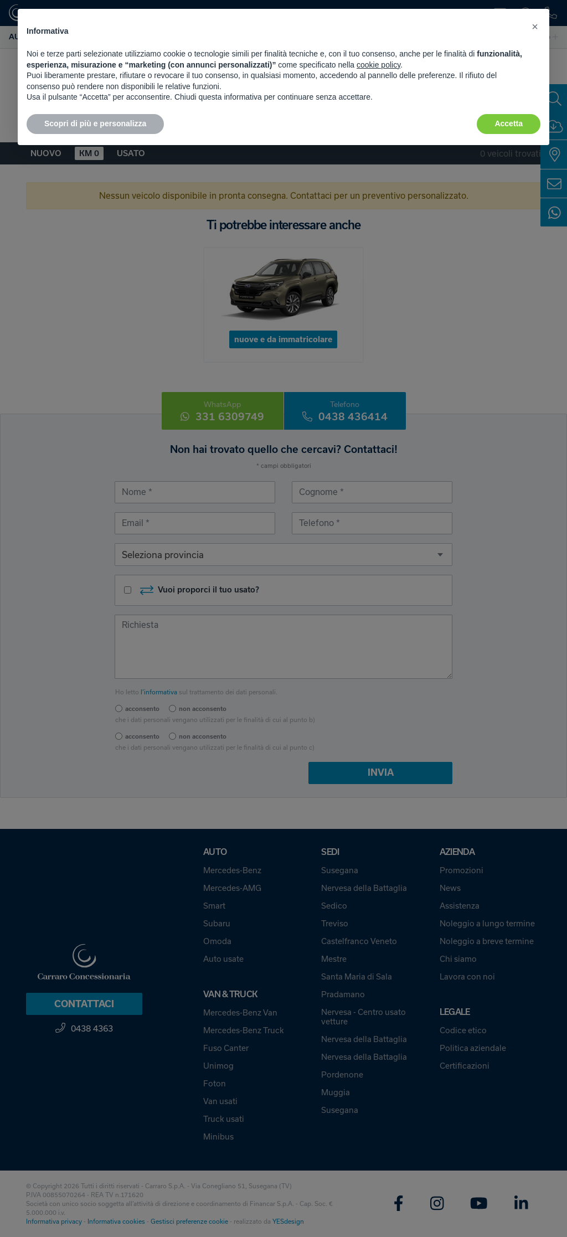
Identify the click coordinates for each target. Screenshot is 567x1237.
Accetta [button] (508, 123)
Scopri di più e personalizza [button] (95, 123)
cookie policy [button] (378, 64)
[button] (535, 26)
